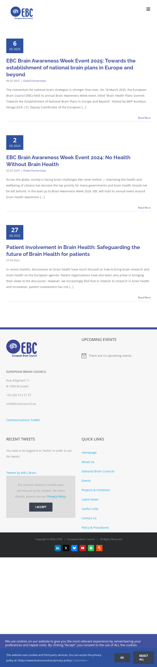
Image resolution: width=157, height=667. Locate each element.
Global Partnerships (34, 81)
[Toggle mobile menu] (148, 9)
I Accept (40, 507)
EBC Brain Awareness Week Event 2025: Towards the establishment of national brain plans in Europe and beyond (71, 68)
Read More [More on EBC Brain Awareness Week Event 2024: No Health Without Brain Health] (144, 207)
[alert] (116, 356)
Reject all (143, 657)
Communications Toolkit (23, 420)
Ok (122, 657)
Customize (80, 660)
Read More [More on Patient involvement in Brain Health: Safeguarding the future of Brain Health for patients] (144, 297)
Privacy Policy (56, 496)
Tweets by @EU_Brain (21, 473)
